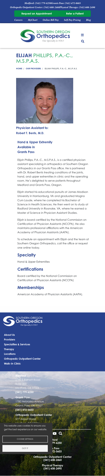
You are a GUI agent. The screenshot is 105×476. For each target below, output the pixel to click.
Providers (9, 339)
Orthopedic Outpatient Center (22, 358)
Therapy (9, 349)
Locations (10, 353)
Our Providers (33, 68)
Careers (18, 20)
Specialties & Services (17, 344)
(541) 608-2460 (52, 7)
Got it (25, 448)
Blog (88, 20)
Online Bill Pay (51, 20)
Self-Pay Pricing (72, 20)
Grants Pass (26, 152)
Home (19, 68)
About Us (9, 334)
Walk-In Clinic (12, 363)
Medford (20, 375)
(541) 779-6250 (43, 3)
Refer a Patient (75, 13)
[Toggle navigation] (83, 35)
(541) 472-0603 (73, 3)
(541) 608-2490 (87, 7)
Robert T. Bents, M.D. (30, 133)
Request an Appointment (36, 13)
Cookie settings (25, 439)
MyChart (32, 20)
